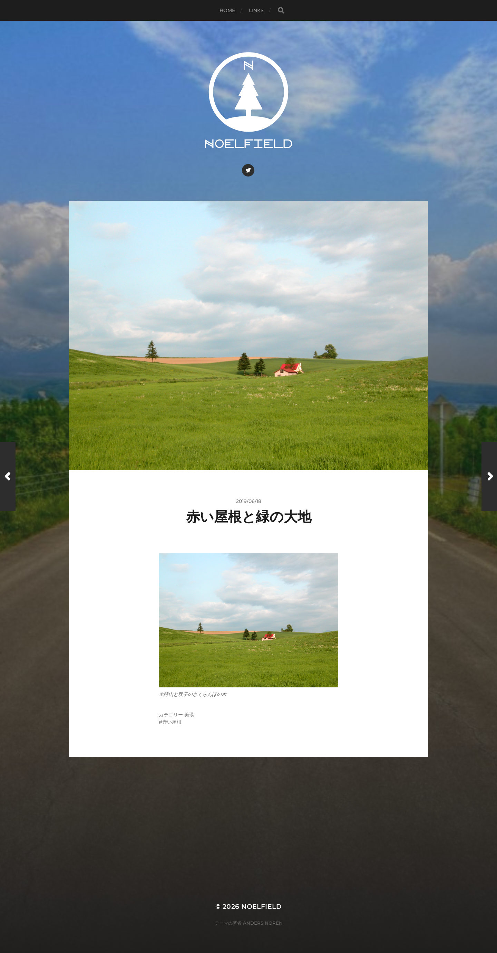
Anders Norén (263, 923)
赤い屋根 (172, 722)
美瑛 (189, 715)
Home (227, 10)
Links (256, 10)
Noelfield (261, 907)
